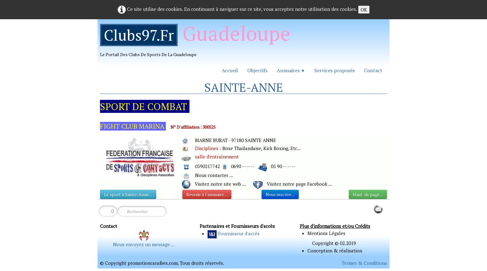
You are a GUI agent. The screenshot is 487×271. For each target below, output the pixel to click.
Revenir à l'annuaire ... (206, 194)
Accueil (230, 70)
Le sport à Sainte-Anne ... (128, 194)
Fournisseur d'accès (239, 233)
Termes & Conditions (364, 263)
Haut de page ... (368, 194)
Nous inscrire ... (280, 194)
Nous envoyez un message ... (144, 244)
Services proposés (334, 70)
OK (364, 10)
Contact (373, 70)
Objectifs (257, 70)
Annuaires (291, 70)
